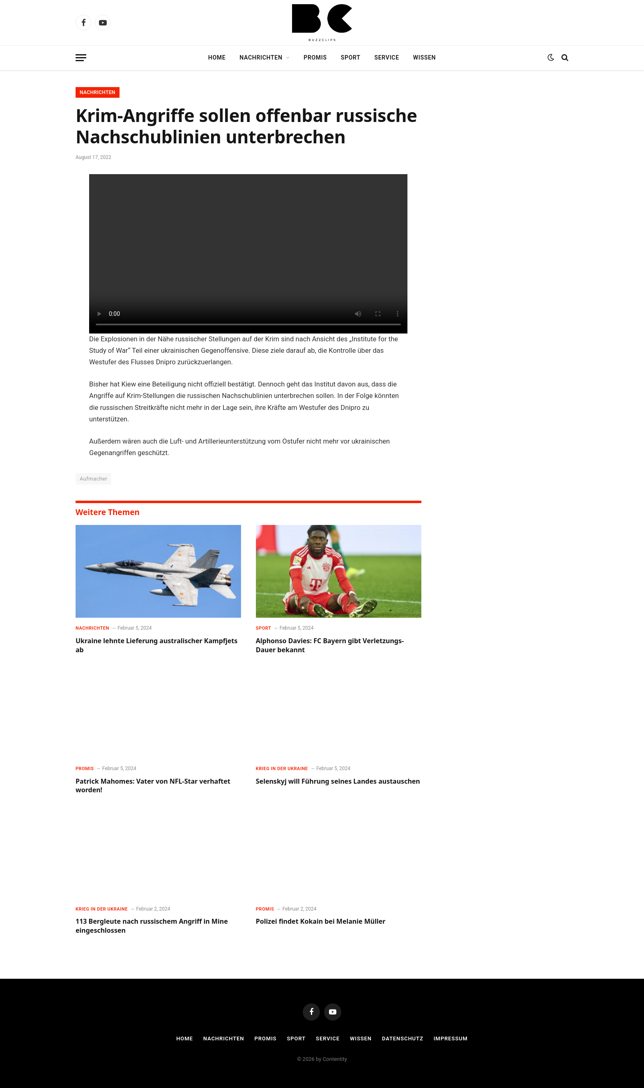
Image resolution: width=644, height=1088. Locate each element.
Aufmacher (93, 479)
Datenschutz (402, 1038)
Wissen (424, 57)
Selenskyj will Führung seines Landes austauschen (338, 781)
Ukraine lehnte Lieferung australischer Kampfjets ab (156, 645)
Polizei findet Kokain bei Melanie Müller (321, 921)
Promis (315, 57)
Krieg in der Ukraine (282, 768)
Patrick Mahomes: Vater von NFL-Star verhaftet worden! (153, 786)
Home (217, 57)
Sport (351, 57)
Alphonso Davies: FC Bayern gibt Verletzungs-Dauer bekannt (330, 645)
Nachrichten (260, 57)
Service (387, 57)
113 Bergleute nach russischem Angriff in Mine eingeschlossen (152, 926)
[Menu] (81, 57)
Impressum (451, 1038)
